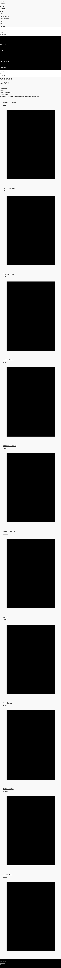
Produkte (3, 8)
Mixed (2, 6)
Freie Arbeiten (4, 18)
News (1, 23)
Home (2, 1)
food (1, 11)
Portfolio (2, 4)
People (2, 13)
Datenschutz (3, 961)
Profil (1, 21)
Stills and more (4, 16)
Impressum (2, 963)
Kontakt (2, 26)
